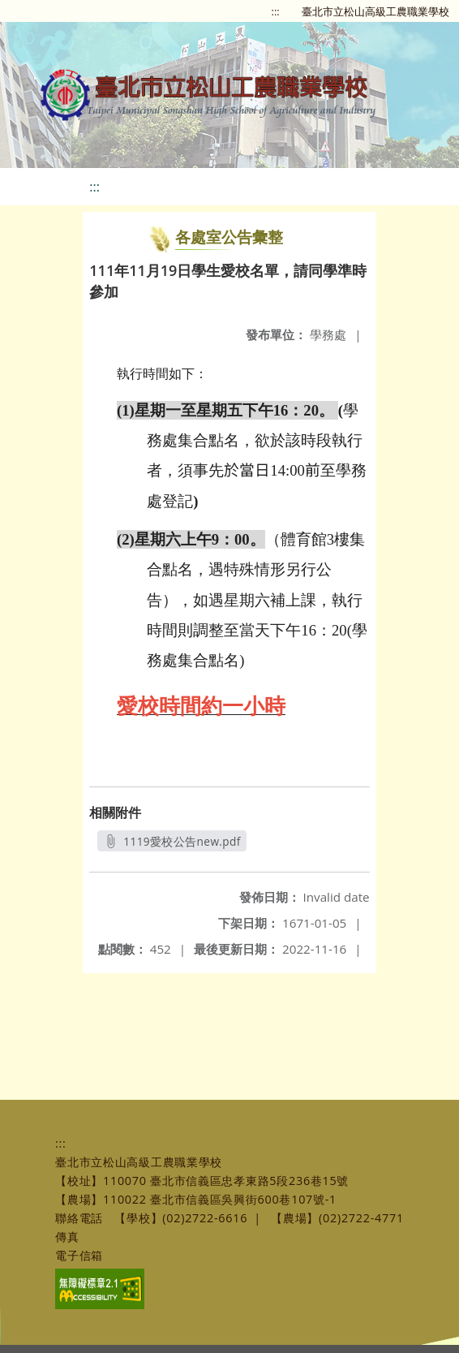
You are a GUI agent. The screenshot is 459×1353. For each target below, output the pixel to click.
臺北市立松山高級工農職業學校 (375, 11)
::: (276, 11)
